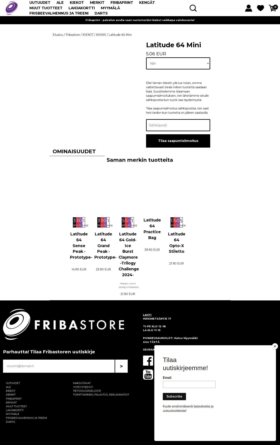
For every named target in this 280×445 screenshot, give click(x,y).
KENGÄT (147, 2)
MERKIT (97, 2)
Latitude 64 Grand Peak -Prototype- (105, 246)
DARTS (101, 13)
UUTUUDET (39, 2)
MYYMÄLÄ (110, 8)
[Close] (275, 369)
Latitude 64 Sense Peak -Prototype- (81, 246)
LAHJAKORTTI (82, 8)
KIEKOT (77, 2)
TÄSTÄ (155, 341)
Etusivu (58, 35)
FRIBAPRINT (122, 2)
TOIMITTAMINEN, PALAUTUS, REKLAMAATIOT (101, 394)
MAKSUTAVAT (82, 383)
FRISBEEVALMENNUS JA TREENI (59, 13)
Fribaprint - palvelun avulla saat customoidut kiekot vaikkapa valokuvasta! (140, 20)
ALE (60, 2)
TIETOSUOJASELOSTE (87, 390)
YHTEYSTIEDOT (83, 386)
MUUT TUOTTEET (46, 8)
